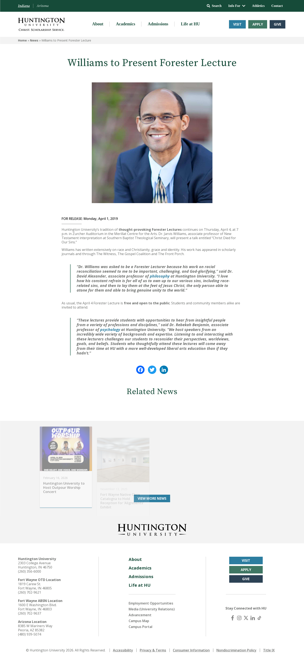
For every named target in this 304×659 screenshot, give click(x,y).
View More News (152, 498)
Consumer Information (191, 650)
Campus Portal (140, 626)
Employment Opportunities (151, 603)
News (34, 40)
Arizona (43, 6)
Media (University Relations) (152, 609)
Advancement (140, 615)
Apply (257, 24)
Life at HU (190, 24)
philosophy (159, 276)
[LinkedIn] (252, 617)
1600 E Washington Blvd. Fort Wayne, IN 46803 (37, 607)
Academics (125, 24)
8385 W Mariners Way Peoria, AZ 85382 (35, 628)
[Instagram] (239, 617)
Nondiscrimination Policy (236, 650)
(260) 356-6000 (29, 571)
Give (277, 24)
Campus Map (139, 621)
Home (22, 40)
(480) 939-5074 (29, 634)
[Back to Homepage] (152, 529)
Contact (277, 6)
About (97, 24)
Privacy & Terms (153, 650)
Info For (236, 6)
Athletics (258, 6)
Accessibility (123, 650)
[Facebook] (232, 617)
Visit (237, 24)
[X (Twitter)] (245, 617)
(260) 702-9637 (29, 613)
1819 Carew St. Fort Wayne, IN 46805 (35, 586)
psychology (110, 329)
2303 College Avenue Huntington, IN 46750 (35, 565)
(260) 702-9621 (29, 592)
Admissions (158, 24)
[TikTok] (259, 617)
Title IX (269, 650)
